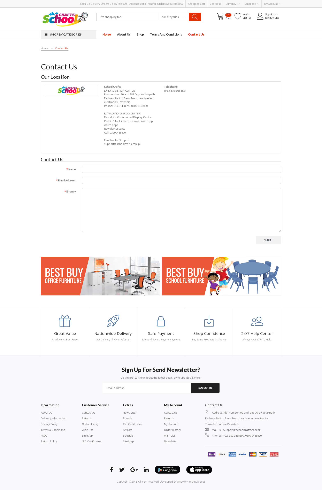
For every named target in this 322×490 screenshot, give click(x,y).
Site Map (87, 435)
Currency (233, 4)
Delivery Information (53, 418)
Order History (90, 424)
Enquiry (71, 191)
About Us (46, 412)
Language (252, 4)
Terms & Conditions (53, 430)
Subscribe (205, 387)
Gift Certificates (91, 441)
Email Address (67, 180)
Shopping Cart (196, 4)
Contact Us (61, 48)
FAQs (44, 435)
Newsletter (130, 412)
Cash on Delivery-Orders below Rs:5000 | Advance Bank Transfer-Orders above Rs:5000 (131, 4)
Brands (127, 418)
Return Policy (49, 441)
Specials (128, 435)
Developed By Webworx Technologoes (182, 481)
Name (72, 169)
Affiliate (127, 430)
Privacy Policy (49, 424)
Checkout (215, 4)
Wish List (87, 430)
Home (44, 48)
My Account (171, 424)
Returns (87, 418)
